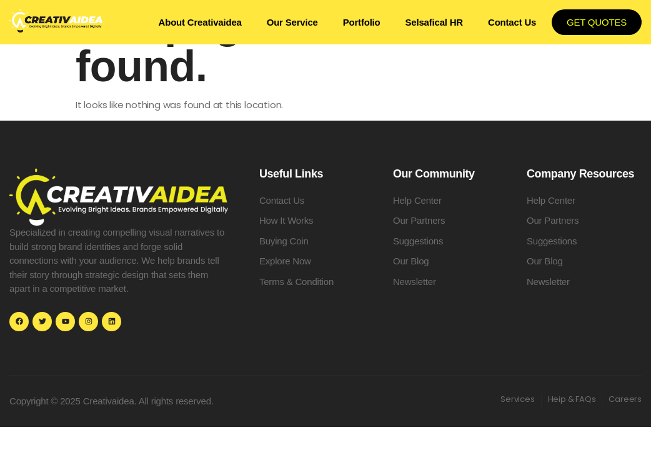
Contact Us (512, 22)
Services (517, 399)
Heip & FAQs (572, 399)
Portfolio (361, 22)
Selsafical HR (434, 22)
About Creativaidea (200, 22)
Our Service (292, 22)
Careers (625, 399)
